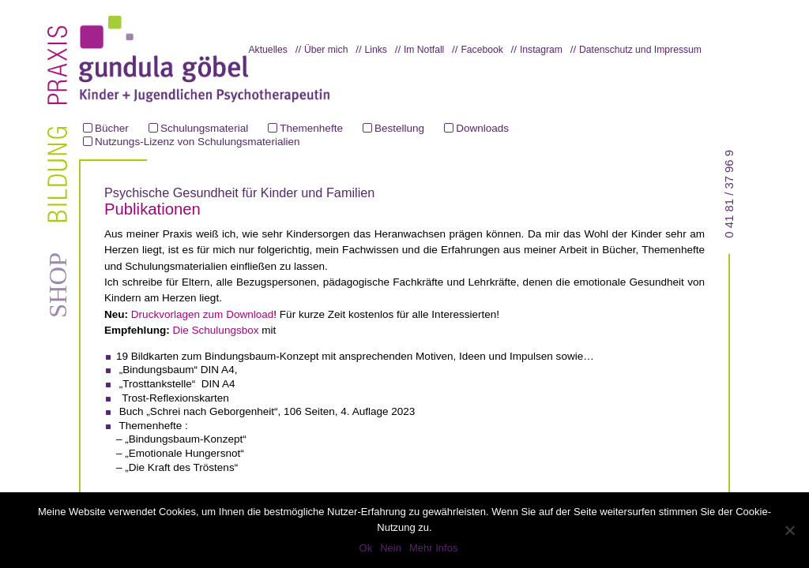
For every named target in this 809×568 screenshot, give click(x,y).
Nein (390, 548)
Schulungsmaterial (204, 128)
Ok (366, 548)
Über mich (326, 49)
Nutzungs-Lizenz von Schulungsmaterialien (197, 142)
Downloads (482, 128)
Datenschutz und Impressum (640, 49)
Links (375, 49)
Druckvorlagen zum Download (202, 314)
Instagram (541, 49)
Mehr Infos (433, 548)
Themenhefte (311, 128)
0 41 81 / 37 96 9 (729, 194)
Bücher (112, 128)
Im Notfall (424, 49)
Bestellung (399, 128)
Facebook (481, 49)
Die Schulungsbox (215, 330)
